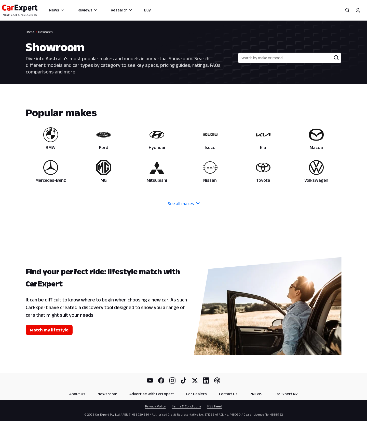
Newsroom (107, 394)
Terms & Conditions (186, 406)
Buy (147, 10)
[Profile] (358, 10)
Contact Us (228, 394)
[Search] (348, 10)
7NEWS (256, 394)
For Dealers (196, 394)
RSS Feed (214, 406)
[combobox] (285, 57)
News (56, 10)
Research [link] (45, 32)
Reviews (87, 10)
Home (30, 32)
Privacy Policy (155, 406)
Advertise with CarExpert (151, 394)
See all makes (184, 203)
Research (121, 10)
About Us (77, 394)
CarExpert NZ (286, 394)
